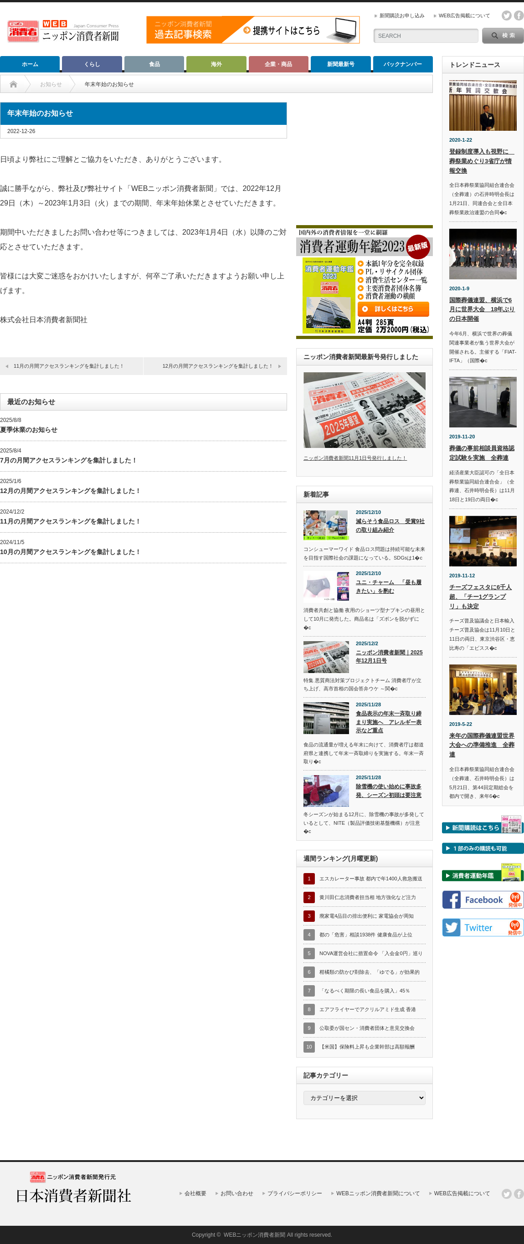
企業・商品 (278, 64)
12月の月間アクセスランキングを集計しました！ (218, 366)
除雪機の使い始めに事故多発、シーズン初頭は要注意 (388, 790)
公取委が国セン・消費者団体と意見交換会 (367, 1028)
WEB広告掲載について (464, 15)
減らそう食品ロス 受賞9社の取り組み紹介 (390, 525)
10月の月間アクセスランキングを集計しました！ (70, 551)
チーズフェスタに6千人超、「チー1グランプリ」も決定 (480, 597)
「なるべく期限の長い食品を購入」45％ (364, 990)
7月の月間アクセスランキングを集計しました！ (69, 460)
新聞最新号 (340, 64)
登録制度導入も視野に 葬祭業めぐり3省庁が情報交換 (481, 161)
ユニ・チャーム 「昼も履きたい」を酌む (388, 586)
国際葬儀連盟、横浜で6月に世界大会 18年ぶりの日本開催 (482, 310)
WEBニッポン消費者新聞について (378, 1193)
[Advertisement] (364, 159)
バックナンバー (403, 64)
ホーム (30, 64)
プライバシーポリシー (294, 1193)
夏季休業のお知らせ (28, 429)
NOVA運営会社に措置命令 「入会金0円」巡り (371, 953)
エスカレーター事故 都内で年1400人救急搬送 (370, 878)
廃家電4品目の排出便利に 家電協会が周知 (366, 916)
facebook (519, 15)
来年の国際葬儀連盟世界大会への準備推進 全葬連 (481, 745)
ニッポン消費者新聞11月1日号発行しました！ (355, 458)
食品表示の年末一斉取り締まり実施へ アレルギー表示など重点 (388, 722)
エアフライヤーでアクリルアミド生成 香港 (367, 1009)
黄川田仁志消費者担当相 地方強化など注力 (367, 897)
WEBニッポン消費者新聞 (254, 1235)
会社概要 (195, 1193)
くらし (92, 64)
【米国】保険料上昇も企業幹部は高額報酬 (367, 1046)
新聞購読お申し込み (402, 15)
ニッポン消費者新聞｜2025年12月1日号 (389, 656)
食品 (154, 64)
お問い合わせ (237, 1193)
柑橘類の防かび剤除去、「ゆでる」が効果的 (369, 972)
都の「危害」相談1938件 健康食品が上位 (365, 934)
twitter (507, 15)
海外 (216, 64)
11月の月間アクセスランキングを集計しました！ (69, 366)
